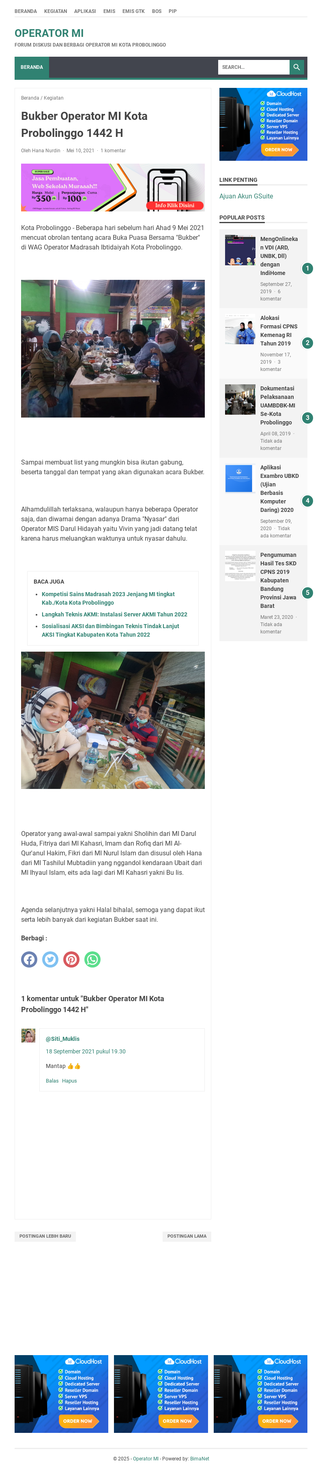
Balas (52, 1081)
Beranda (26, 11)
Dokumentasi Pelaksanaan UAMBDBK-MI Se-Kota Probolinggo (277, 405)
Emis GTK (133, 11)
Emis (109, 11)
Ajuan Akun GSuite (246, 196)
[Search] (254, 67)
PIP (173, 11)
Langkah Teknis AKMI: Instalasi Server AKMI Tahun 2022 (114, 614)
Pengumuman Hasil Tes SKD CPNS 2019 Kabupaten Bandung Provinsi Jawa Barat (278, 580)
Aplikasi (85, 11)
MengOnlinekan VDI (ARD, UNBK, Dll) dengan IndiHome (279, 256)
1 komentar (113, 150)
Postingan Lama (186, 1236)
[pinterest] (71, 959)
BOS (156, 11)
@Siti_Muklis (62, 1039)
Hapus (69, 1081)
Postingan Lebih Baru (45, 1236)
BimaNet (199, 1459)
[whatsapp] (92, 959)
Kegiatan (55, 11)
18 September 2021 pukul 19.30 (86, 1051)
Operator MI (49, 33)
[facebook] (29, 959)
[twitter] (50, 959)
